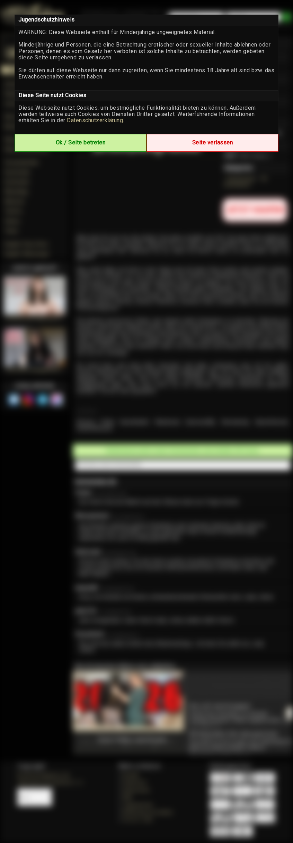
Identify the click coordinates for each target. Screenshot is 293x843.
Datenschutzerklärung (95, 120)
